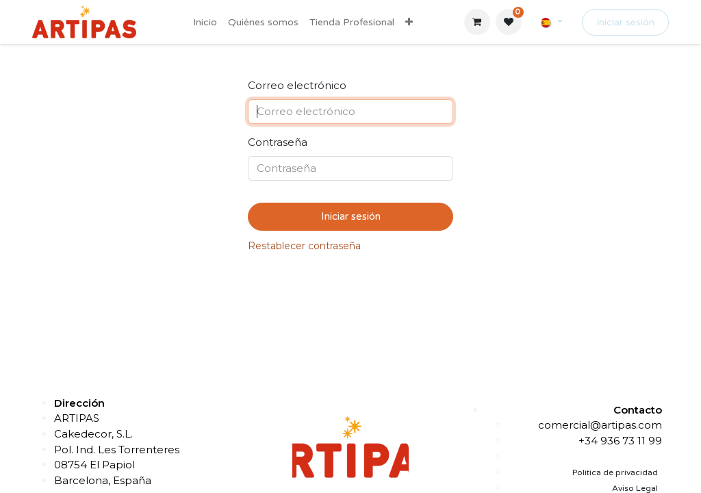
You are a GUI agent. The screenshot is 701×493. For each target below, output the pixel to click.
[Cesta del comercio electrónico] (477, 22)
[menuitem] (205, 22)
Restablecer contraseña (304, 246)
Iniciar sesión (625, 22)
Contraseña (277, 142)
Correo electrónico (297, 85)
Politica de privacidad (615, 472)
